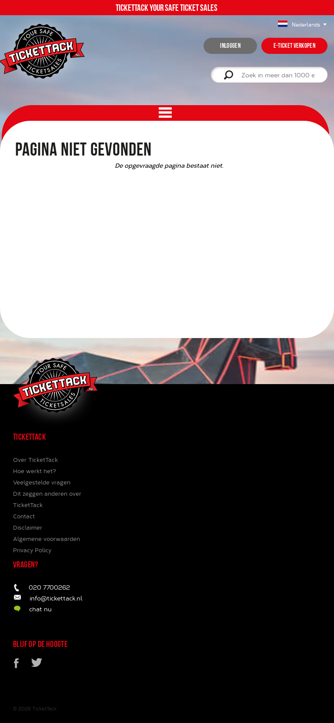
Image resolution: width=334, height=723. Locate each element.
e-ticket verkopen (294, 45)
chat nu (40, 609)
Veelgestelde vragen (41, 482)
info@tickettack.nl (56, 598)
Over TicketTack (35, 460)
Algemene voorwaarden (46, 539)
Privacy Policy (32, 550)
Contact (24, 516)
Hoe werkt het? (34, 471)
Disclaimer (27, 527)
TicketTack (44, 708)
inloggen (230, 45)
